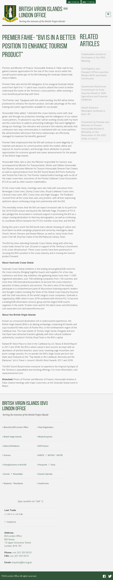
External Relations (12, 446)
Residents (18, 483)
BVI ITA (60, 455)
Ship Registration (45, 427)
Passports (42, 464)
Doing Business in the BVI (15, 464)
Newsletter (18, 474)
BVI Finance (43, 446)
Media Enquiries (45, 436)
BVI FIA (51, 455)
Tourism (7, 455)
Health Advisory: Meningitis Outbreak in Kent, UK (93, 111)
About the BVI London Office (16, 427)
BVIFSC (41, 455)
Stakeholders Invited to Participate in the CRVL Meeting (93, 57)
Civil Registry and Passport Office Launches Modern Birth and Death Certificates (94, 73)
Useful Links (43, 483)
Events (7, 474)
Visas (53, 464)
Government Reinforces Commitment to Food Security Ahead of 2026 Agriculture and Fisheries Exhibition (94, 93)
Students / (9, 483)
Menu (108, 14)
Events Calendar (45, 474)
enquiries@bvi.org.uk (21, 562)
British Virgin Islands (13, 436)
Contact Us (11, 521)
